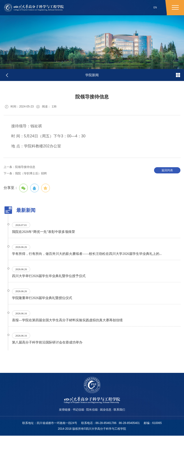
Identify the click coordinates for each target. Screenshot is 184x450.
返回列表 (167, 172)
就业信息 (108, 423)
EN (155, 7)
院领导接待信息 (22, 169)
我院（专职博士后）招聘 (29, 175)
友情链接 (60, 423)
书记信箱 (76, 423)
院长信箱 (92, 423)
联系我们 (123, 423)
